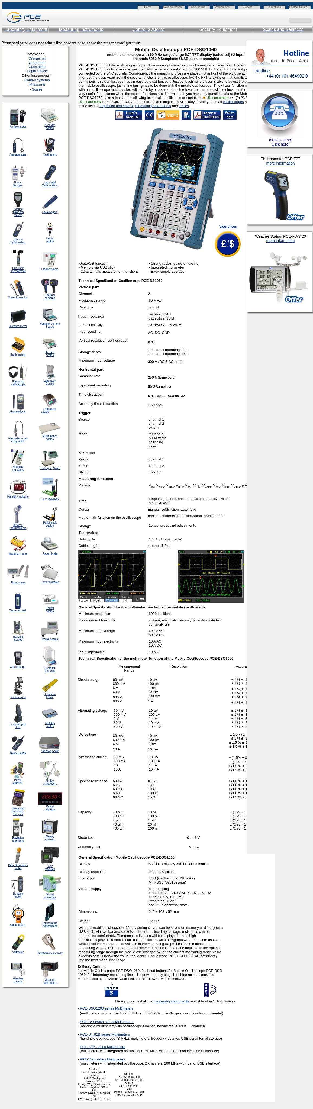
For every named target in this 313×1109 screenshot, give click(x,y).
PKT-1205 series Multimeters (102, 1047)
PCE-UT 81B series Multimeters (105, 1034)
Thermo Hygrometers (18, 241)
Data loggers (50, 212)
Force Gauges (17, 184)
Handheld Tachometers (49, 184)
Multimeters (50, 154)
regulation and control (116, 106)
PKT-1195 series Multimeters (102, 1059)
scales (184, 106)
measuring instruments (153, 106)
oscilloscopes (233, 102)
